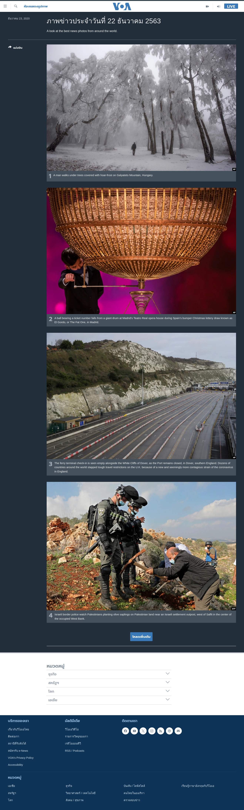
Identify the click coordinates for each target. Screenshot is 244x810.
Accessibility (15, 764)
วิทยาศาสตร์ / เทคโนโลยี (80, 793)
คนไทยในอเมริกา (134, 793)
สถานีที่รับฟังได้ (17, 743)
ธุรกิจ (69, 785)
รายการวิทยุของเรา (76, 736)
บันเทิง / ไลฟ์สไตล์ (134, 785)
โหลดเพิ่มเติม (141, 636)
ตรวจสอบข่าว (132, 800)
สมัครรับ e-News (18, 750)
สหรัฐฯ (12, 793)
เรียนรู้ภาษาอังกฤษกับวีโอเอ (197, 785)
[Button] (15, 48)
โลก (10, 800)
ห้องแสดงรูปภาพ (36, 6)
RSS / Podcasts (74, 750)
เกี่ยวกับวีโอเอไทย (18, 729)
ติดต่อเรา (13, 736)
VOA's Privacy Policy (21, 757)
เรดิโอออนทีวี (73, 743)
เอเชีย (11, 785)
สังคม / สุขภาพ (74, 800)
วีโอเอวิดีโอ (72, 729)
